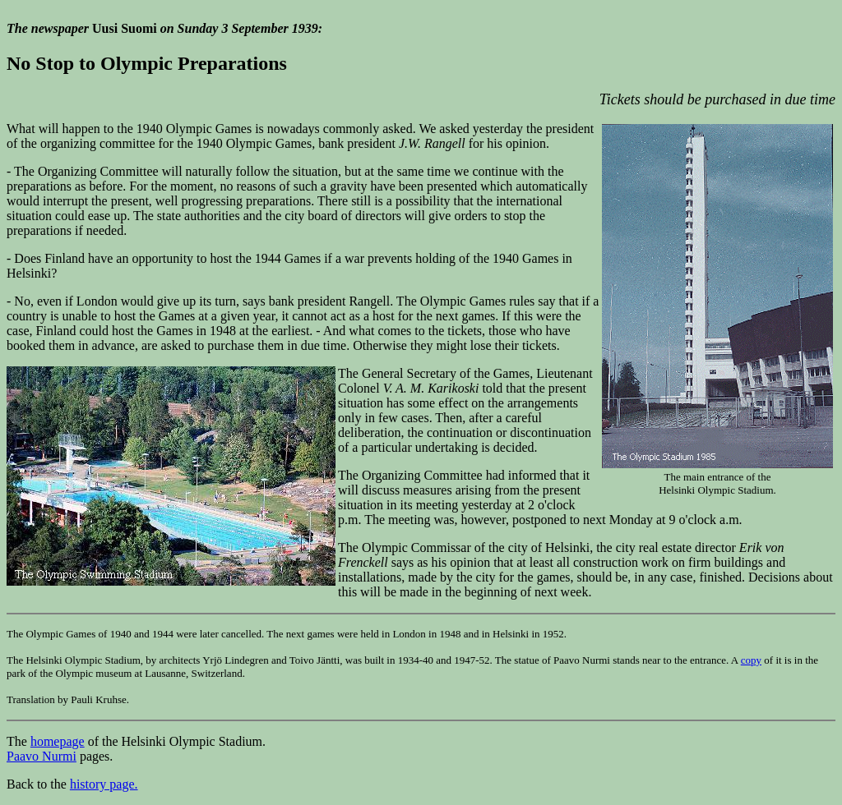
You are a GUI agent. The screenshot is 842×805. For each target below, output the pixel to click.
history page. (104, 784)
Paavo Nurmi (41, 756)
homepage (57, 741)
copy (751, 660)
